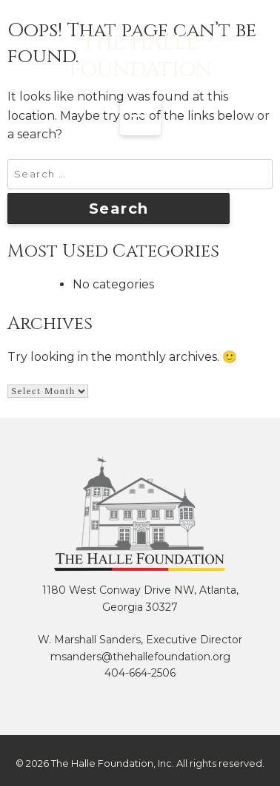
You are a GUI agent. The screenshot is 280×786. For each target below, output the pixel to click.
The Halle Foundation (140, 56)
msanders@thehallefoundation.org (140, 656)
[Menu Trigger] (140, 115)
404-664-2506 (140, 673)
